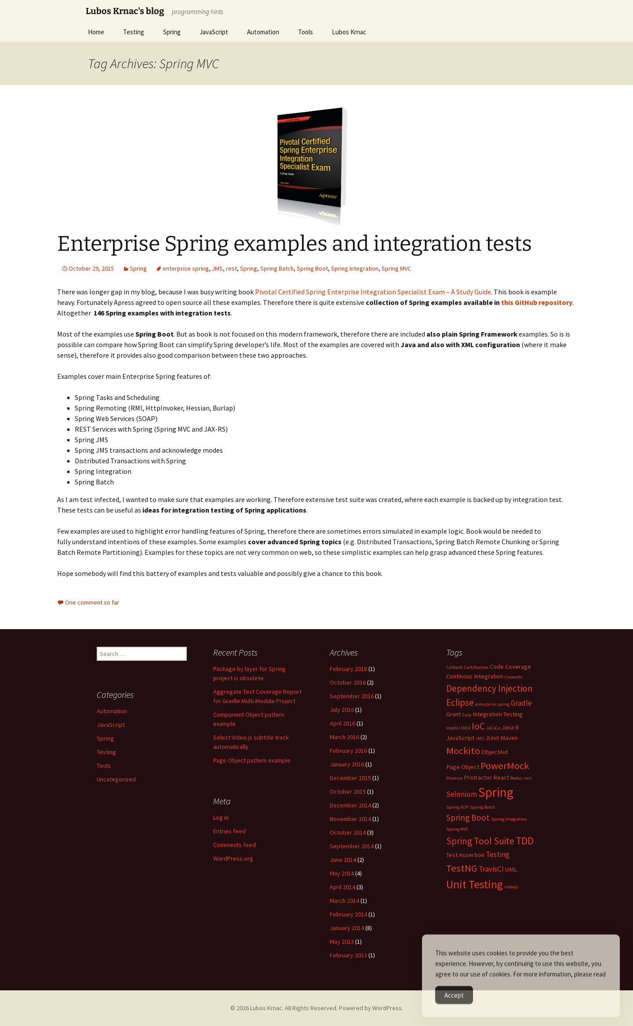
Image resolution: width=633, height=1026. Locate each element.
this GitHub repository (536, 302)
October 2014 (348, 832)
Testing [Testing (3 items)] (497, 854)
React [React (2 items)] (501, 777)
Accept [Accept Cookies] (454, 1005)
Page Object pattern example (252, 760)
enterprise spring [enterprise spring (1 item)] (492, 704)
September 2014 (352, 846)
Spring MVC (396, 268)
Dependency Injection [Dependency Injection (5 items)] (489, 688)
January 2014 (347, 928)
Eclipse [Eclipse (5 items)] (460, 702)
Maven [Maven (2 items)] (509, 738)
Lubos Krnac (349, 32)
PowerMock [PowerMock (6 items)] (504, 765)
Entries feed (229, 831)
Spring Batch (277, 268)
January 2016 (347, 764)
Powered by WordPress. (371, 1008)
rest (231, 268)
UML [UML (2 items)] (511, 869)
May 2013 (342, 941)
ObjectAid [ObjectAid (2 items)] (494, 752)
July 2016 (342, 710)
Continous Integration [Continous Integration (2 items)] (474, 676)
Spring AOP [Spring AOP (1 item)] (457, 807)
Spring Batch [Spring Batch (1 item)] (482, 807)
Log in (221, 817)
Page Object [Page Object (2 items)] (462, 767)
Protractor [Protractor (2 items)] (478, 777)
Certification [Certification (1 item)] (476, 667)
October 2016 (348, 682)
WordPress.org (233, 858)
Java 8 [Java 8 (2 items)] (510, 727)
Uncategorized (116, 779)
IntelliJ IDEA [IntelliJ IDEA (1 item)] (458, 728)
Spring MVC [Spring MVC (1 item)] (457, 829)
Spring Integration (354, 268)
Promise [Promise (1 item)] (454, 778)
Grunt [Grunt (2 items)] (453, 714)
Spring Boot (312, 268)
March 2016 (344, 737)
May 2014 (342, 873)
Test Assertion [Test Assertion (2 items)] (465, 855)
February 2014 (348, 914)
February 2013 (348, 955)
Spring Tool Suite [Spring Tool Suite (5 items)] (480, 841)
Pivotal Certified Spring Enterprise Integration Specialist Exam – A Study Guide (373, 291)
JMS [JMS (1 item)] (480, 738)
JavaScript (214, 32)
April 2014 (342, 887)
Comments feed (234, 845)
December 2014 (350, 805)
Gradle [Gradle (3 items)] (521, 703)
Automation (263, 32)
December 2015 (350, 778)
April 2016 (342, 723)
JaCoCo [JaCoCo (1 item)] (493, 728)
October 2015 (348, 791)
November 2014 (350, 819)
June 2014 (343, 860)
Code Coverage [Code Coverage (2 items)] (510, 667)
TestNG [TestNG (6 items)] (461, 868)
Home (96, 32)
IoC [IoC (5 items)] (478, 726)
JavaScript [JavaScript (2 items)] (460, 738)
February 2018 (348, 669)
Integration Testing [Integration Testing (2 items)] (498, 714)
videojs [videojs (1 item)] (511, 887)
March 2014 (344, 901)
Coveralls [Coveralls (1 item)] (514, 677)
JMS (217, 268)
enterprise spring (186, 268)
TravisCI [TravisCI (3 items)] (491, 869)
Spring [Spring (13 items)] (495, 792)
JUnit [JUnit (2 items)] (492, 738)
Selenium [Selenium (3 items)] (461, 794)
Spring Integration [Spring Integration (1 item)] (509, 819)
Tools (305, 32)
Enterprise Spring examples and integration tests (294, 243)
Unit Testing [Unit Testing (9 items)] (474, 884)
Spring (172, 32)
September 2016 (352, 696)
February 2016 (348, 751)
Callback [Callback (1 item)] (454, 667)
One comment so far (92, 602)
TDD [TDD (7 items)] (525, 840)
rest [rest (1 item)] (528, 778)
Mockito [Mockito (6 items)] (463, 750)
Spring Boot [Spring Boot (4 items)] (468, 817)
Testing (133, 32)
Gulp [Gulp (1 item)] (466, 715)
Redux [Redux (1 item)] (516, 778)
